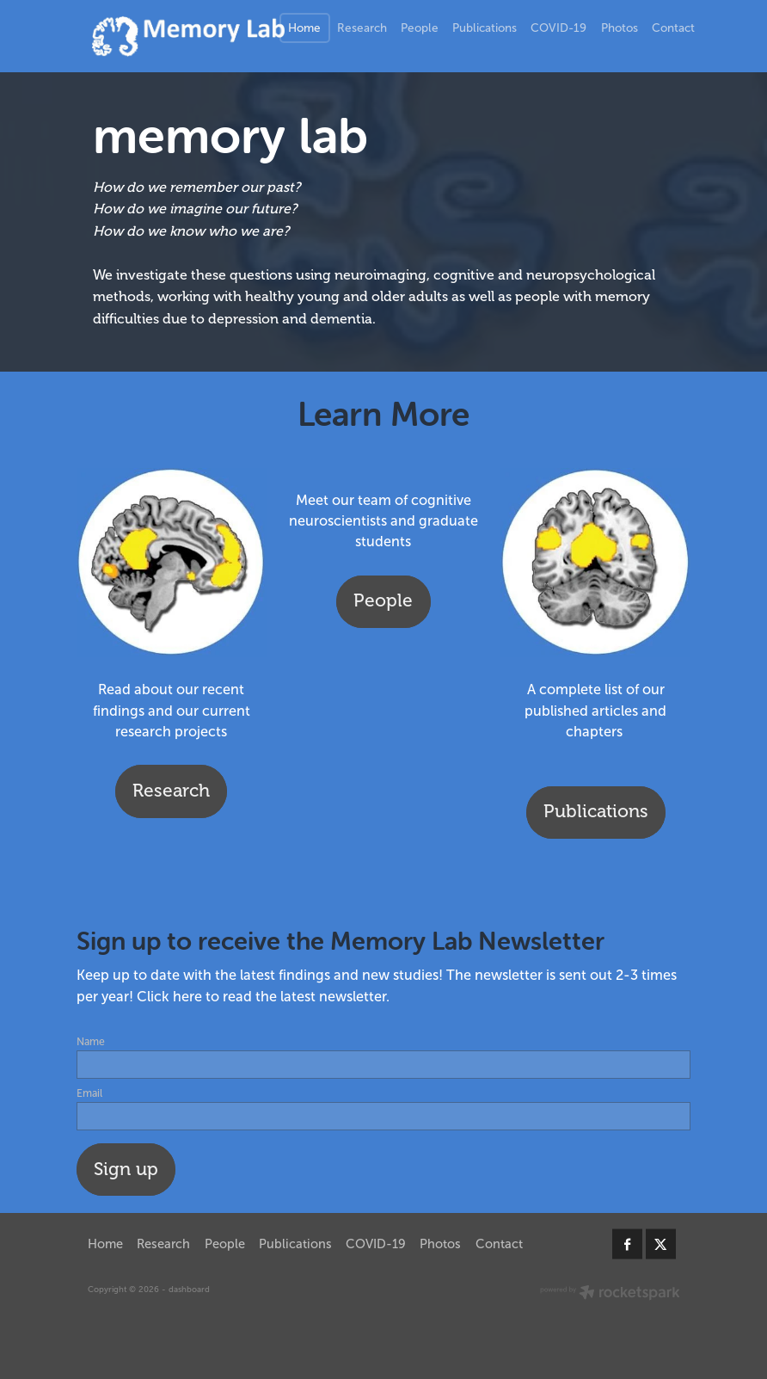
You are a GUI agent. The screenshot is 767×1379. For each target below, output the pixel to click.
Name (91, 1042)
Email (89, 1093)
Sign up (126, 1169)
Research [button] (171, 790)
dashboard (189, 1289)
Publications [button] (595, 811)
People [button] (383, 600)
